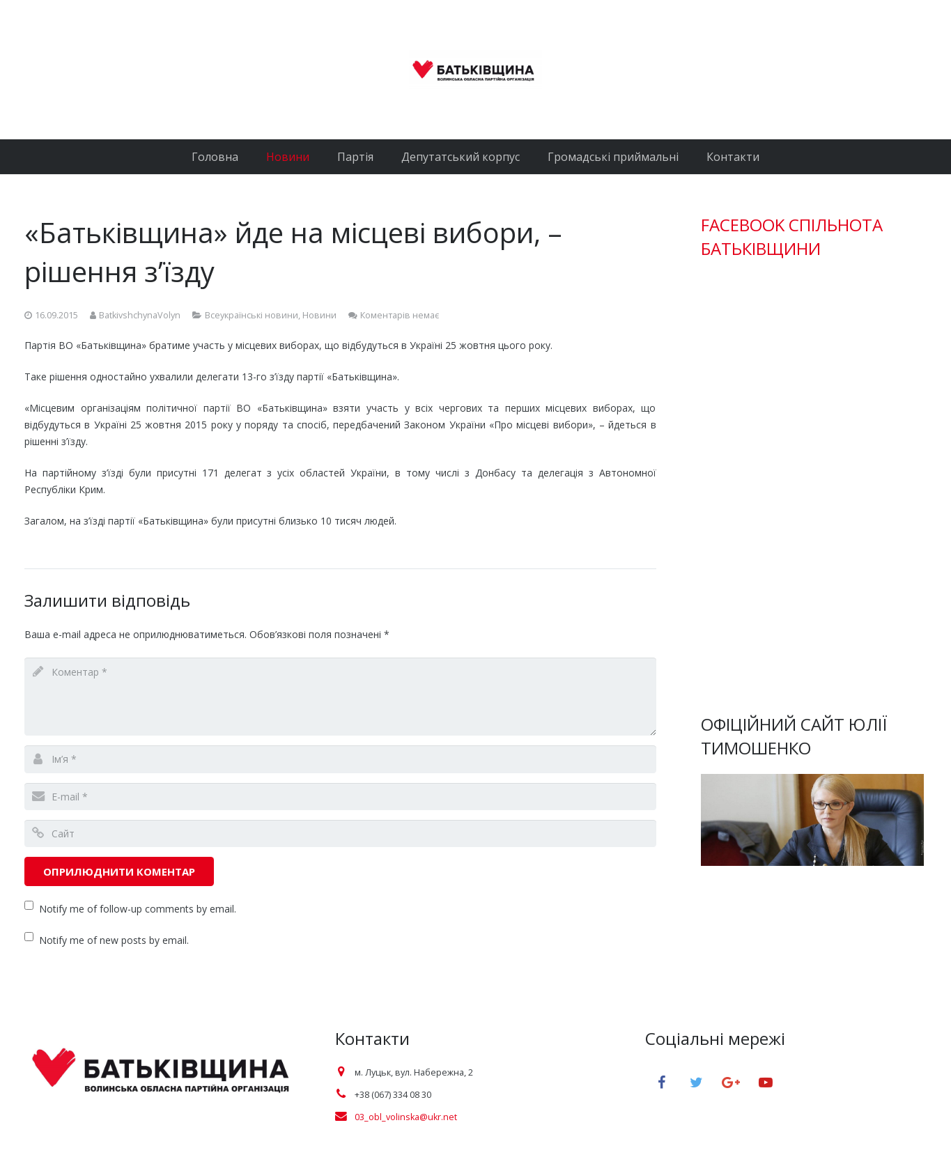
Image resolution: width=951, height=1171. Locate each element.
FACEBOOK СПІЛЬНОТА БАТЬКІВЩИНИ (792, 236)
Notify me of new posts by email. (114, 940)
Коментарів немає (399, 315)
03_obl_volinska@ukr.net (406, 1117)
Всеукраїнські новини (251, 315)
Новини (319, 315)
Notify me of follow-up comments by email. (137, 908)
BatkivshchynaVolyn (139, 315)
